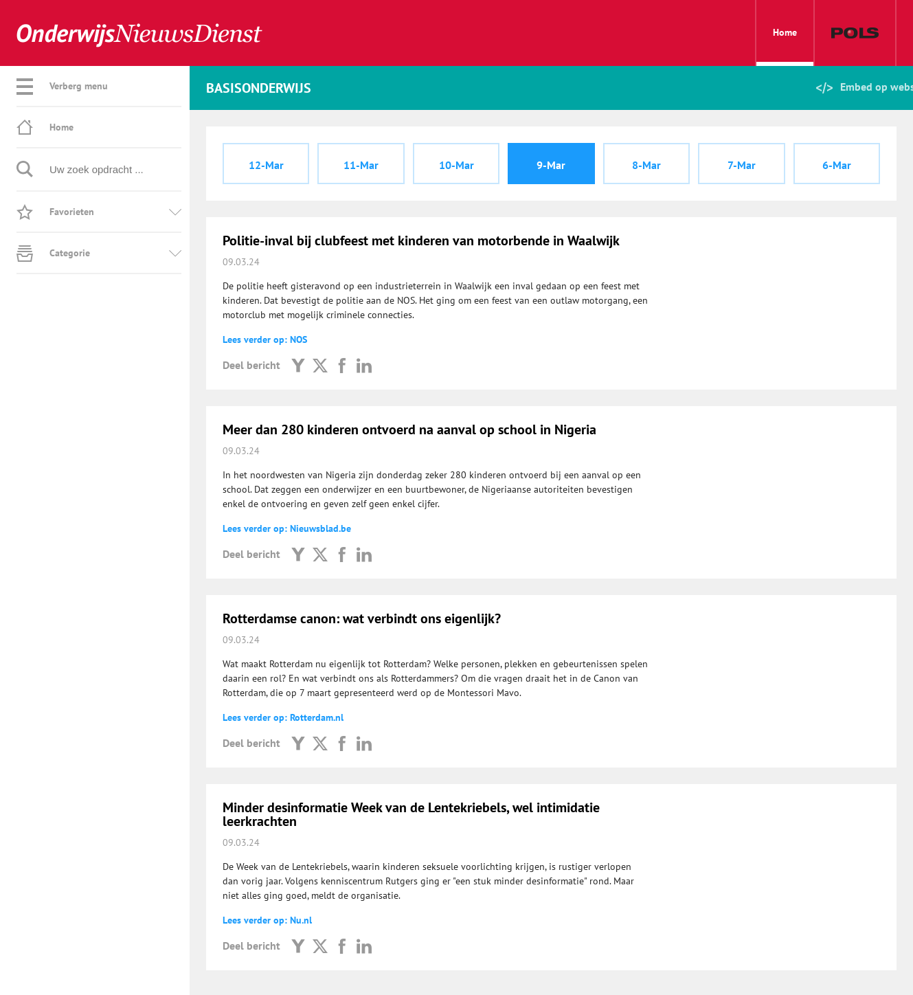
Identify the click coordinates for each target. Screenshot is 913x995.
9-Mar (551, 165)
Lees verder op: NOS (265, 339)
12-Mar (266, 165)
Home (784, 46)
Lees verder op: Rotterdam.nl (283, 717)
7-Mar (742, 165)
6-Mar (836, 165)
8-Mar (646, 165)
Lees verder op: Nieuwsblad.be (287, 528)
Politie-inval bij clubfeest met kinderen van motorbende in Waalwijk (421, 240)
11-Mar (361, 165)
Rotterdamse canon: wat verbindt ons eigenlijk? (362, 618)
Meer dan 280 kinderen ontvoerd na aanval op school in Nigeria (409, 429)
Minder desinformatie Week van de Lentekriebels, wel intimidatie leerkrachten (411, 814)
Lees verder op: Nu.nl (267, 920)
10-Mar (456, 165)
